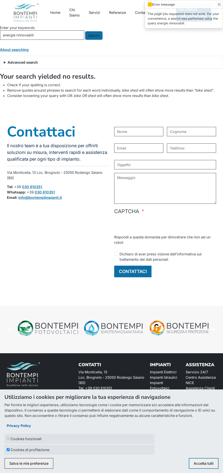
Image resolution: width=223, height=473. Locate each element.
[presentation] (148, 225)
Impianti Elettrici (163, 372)
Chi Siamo (74, 12)
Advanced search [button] (23, 62)
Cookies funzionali (26, 439)
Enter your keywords (17, 27)
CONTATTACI (133, 271)
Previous (10, 329)
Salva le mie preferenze (28, 463)
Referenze (117, 12)
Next (213, 329)
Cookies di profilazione (30, 450)
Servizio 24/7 (197, 372)
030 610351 (32, 187)
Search (94, 35)
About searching (14, 49)
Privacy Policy (19, 425)
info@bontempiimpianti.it (40, 197)
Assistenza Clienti (200, 388)
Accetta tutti (204, 463)
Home (55, 12)
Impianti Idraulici (163, 377)
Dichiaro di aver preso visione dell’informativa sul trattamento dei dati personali (161, 257)
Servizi (94, 12)
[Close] (219, 4)
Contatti (141, 12)
